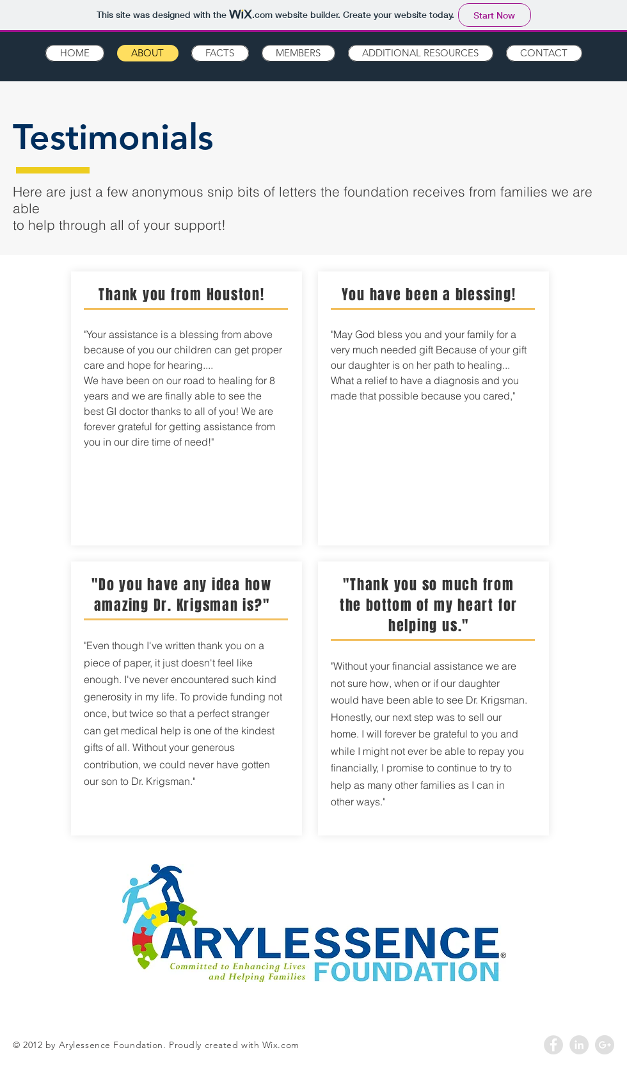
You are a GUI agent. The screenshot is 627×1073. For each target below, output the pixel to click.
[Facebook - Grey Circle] (553, 1044)
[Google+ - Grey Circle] (604, 1044)
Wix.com (280, 1045)
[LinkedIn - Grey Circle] (579, 1044)
